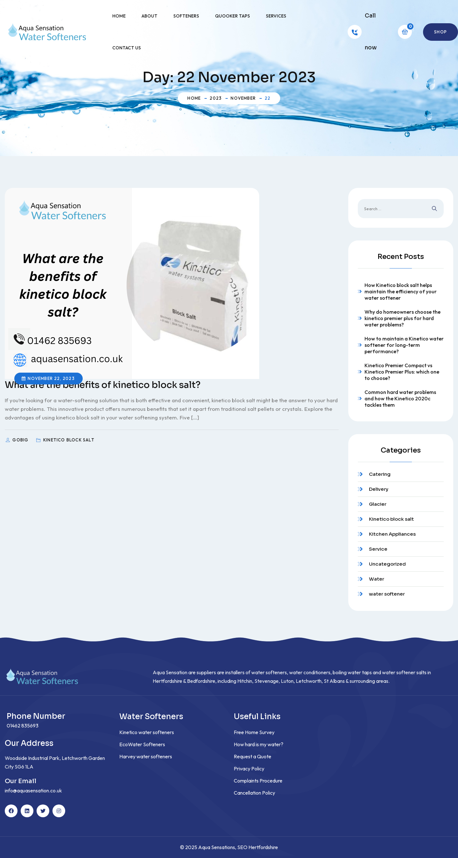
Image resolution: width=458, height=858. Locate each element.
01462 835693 (22, 725)
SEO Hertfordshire (257, 847)
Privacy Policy (249, 768)
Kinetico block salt (391, 519)
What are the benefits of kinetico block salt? (102, 384)
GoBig (21, 439)
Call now (371, 31)
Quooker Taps (232, 16)
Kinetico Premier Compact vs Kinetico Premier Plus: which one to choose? (401, 371)
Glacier (377, 504)
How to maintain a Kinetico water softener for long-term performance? (404, 344)
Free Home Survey (254, 732)
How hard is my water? (258, 744)
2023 (216, 98)
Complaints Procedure (258, 780)
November (243, 98)
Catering (380, 474)
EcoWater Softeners (142, 744)
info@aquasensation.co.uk (33, 790)
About (149, 16)
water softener (387, 594)
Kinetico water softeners (146, 732)
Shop (440, 31)
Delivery (378, 489)
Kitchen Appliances (392, 534)
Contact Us (126, 48)
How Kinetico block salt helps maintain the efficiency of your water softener (400, 291)
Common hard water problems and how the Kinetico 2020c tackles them (400, 398)
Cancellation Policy (254, 793)
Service (378, 549)
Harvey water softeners (145, 756)
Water (376, 579)
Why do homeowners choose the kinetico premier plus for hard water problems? (402, 318)
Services (276, 16)
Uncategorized (387, 564)
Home (119, 16)
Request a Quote (252, 756)
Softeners (186, 16)
